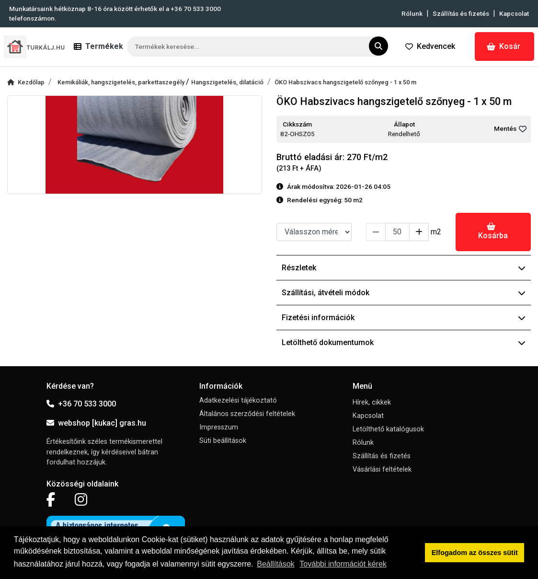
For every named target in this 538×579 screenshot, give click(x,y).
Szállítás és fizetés (461, 13)
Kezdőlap (26, 82)
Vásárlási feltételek (382, 469)
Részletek (404, 267)
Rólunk (412, 13)
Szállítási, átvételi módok (404, 292)
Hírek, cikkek (372, 402)
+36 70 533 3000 (81, 403)
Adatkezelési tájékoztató (238, 400)
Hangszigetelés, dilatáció (227, 82)
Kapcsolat (514, 13)
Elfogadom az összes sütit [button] (475, 552)
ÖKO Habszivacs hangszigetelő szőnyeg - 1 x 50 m (345, 82)
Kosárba (493, 231)
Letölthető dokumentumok (404, 342)
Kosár (503, 46)
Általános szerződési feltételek (247, 414)
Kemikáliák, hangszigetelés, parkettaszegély (121, 82)
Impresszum (218, 427)
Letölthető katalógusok (388, 429)
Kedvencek (430, 46)
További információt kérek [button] (342, 564)
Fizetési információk (404, 317)
